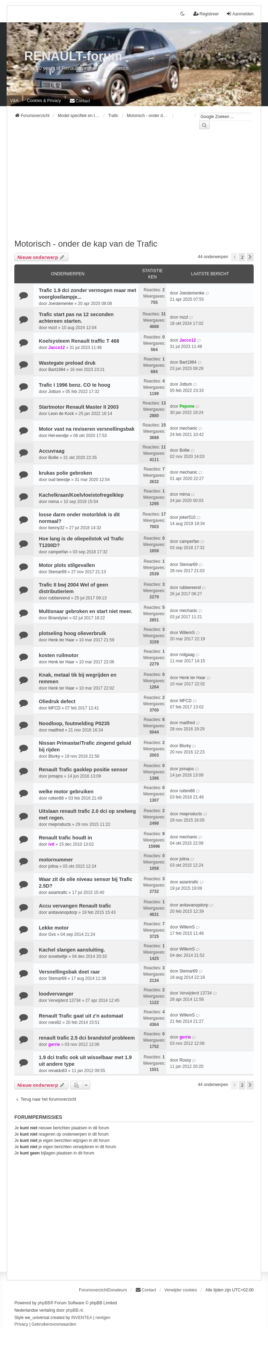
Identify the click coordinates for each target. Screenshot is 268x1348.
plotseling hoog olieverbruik (72, 633)
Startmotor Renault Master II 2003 (79, 407)
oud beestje (59, 479)
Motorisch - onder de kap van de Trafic (85, 243)
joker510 (187, 517)
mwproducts (60, 824)
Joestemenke (61, 303)
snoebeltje (58, 956)
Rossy (185, 1060)
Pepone (186, 406)
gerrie (54, 1044)
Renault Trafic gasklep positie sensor (83, 769)
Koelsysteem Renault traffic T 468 (79, 341)
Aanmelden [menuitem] (240, 13)
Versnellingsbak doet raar (69, 972)
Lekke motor (54, 928)
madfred (56, 730)
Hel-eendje (59, 435)
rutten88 (56, 798)
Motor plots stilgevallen (67, 565)
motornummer (56, 859)
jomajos (56, 776)
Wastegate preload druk (67, 363)
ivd (51, 844)
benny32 (57, 527)
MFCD (55, 708)
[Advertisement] (134, 188)
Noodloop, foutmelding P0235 (74, 723)
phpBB (44, 1302)
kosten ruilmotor (59, 655)
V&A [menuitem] (14, 100)
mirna (54, 501)
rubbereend (59, 598)
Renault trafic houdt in (65, 837)
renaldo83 (58, 1070)
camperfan (58, 551)
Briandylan (58, 617)
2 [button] (242, 257)
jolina (53, 866)
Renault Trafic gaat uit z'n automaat (81, 1016)
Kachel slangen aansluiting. (72, 950)
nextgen (103, 1317)
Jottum (55, 391)
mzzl (53, 327)
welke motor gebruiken (66, 791)
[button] (250, 257)
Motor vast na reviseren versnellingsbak (86, 429)
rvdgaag (186, 654)
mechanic (188, 428)
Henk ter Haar (62, 639)
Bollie (54, 457)
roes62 (55, 1022)
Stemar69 (58, 571)
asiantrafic (58, 892)
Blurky (54, 756)
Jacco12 (57, 347)
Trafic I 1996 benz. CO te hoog (74, 385)
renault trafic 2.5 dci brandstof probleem (87, 1038)
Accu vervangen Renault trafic (75, 906)
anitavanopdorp (63, 912)
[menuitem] (43, 100)
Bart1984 (57, 369)
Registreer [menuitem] (206, 13)
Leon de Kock (61, 413)
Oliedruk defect (57, 701)
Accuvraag (52, 451)
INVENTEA (81, 1317)
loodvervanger (56, 994)
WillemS (187, 632)
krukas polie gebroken (65, 473)
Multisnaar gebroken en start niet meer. (85, 611)
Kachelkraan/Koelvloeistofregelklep (81, 495)
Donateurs (117, 1290)
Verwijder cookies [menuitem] (180, 1290)
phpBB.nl (74, 1310)
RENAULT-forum (73, 56)
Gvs (52, 934)
